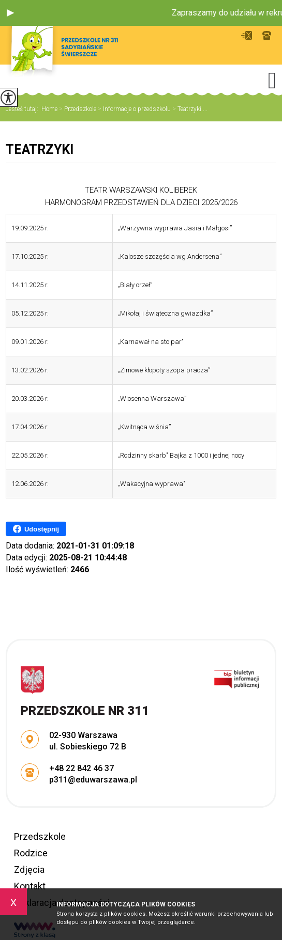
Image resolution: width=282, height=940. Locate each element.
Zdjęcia (29, 869)
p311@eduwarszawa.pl (246, 35)
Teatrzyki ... (189, 109)
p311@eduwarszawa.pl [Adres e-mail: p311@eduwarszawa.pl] (93, 780)
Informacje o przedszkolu (133, 109)
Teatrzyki (39, 149)
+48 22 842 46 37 (266, 35)
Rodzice (31, 853)
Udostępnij (36, 529)
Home (49, 109)
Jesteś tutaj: (23, 109)
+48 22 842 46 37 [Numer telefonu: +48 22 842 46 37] (81, 768)
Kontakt (30, 886)
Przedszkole (76, 109)
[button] (10, 13)
